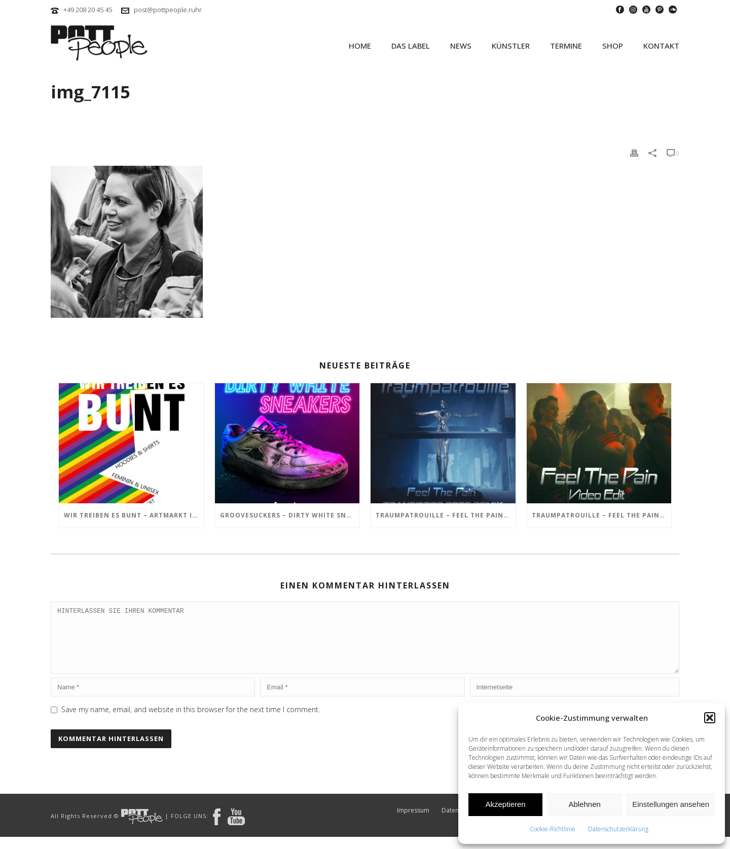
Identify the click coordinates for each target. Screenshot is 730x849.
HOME (360, 46)
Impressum (413, 823)
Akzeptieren (505, 804)
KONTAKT (661, 46)
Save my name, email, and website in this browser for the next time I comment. (190, 721)
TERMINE (566, 46)
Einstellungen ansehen (670, 804)
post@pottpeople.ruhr (168, 9)
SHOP (612, 46)
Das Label (410, 46)
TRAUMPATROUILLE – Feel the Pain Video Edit (602, 515)
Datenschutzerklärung (618, 829)
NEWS (460, 46)
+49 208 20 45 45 (87, 9)
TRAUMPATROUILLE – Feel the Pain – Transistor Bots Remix (446, 515)
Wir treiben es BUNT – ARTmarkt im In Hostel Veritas (134, 515)
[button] (710, 718)
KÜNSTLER (511, 46)
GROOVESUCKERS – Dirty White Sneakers (290, 515)
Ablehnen (584, 804)
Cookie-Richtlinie (552, 829)
